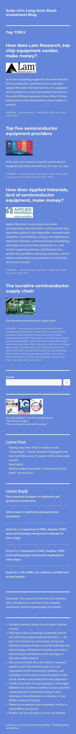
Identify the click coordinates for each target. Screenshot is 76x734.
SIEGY (61, 354)
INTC (64, 270)
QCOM (55, 350)
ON (49, 350)
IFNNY (26, 347)
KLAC (16, 177)
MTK (27, 350)
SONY (27, 357)
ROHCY (17, 354)
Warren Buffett (21, 341)
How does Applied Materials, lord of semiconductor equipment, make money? (37, 195)
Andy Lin (11, 529)
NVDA (38, 350)
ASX (21, 344)
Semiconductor (26, 112)
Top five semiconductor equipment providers (32, 131)
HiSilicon (17, 347)
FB (50, 344)
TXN (20, 360)
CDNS (33, 344)
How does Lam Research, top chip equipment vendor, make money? (38, 50)
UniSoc (32, 360)
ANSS (8, 344)
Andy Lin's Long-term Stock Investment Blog (31, 12)
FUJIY (55, 344)
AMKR (64, 341)
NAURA (38, 177)
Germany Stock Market (54, 331)
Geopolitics (41, 174)
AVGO (26, 344)
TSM (26, 273)
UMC (25, 360)
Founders (37, 331)
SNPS (21, 357)
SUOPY (54, 357)
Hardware (11, 335)
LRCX (62, 112)
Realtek (63, 350)
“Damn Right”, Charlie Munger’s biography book (38, 451)
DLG (45, 344)
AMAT (39, 112)
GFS (61, 344)
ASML (46, 112)
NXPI (44, 350)
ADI (32, 341)
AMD (51, 341)
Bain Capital (16, 464)
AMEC (59, 174)
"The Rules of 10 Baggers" (17, 421)
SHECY (54, 354)
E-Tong (9, 177)
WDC (39, 360)
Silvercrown (13, 511)
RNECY (9, 354)
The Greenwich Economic (21, 496)
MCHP (15, 350)
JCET (38, 347)
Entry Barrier (25, 331)
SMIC (14, 357)
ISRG (52, 112)
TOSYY (9, 360)
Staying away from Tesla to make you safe (34, 447)
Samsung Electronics (32, 354)
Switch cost (48, 338)
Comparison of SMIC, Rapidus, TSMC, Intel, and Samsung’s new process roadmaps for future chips (36, 534)
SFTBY (46, 354)
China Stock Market (44, 328)
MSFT (21, 350)
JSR (50, 347)
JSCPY (45, 347)
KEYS (55, 347)
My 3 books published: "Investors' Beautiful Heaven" (30, 418)
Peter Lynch (36, 338)
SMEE (9, 357)
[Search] (66, 382)
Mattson (30, 177)
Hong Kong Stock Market (29, 335)
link (36, 712)
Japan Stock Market (51, 335)
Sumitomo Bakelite (41, 357)
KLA (57, 112)
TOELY (9, 115)
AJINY (38, 341)
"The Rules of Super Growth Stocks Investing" (26, 424)
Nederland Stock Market (18, 338)
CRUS (39, 344)
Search (10, 377)
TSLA (15, 115)
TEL (45, 177)
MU (32, 350)
